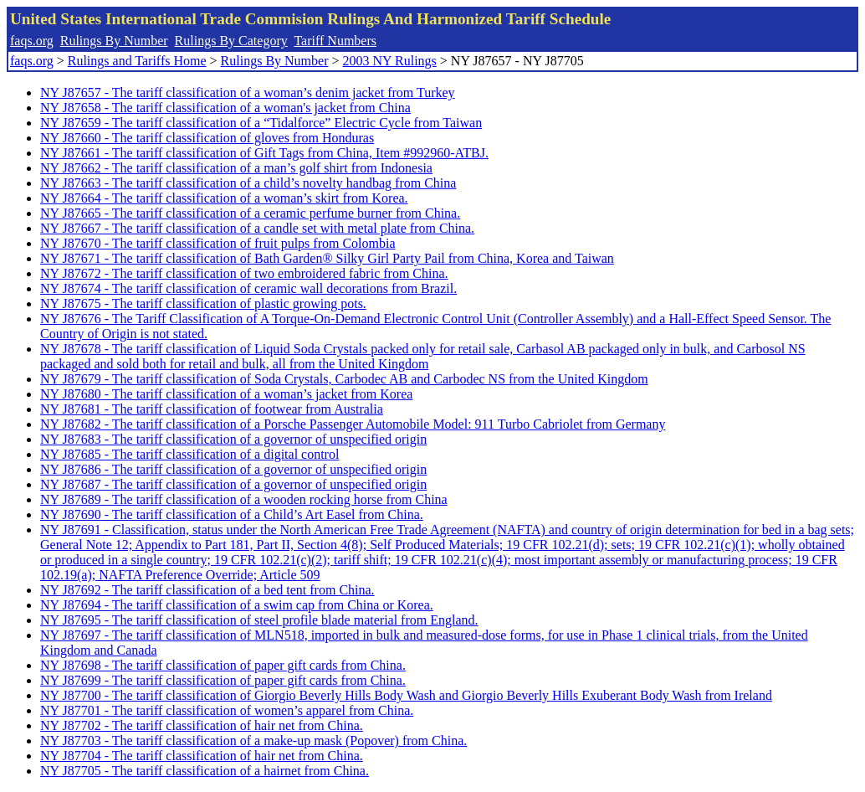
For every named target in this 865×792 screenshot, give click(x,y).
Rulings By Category (231, 40)
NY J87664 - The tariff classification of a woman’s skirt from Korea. (224, 198)
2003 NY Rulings (390, 61)
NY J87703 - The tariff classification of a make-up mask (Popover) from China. (253, 740)
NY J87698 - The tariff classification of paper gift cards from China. (223, 665)
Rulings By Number (114, 40)
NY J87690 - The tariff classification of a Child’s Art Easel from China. (231, 514)
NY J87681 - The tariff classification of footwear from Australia (211, 409)
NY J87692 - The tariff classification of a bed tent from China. (207, 590)
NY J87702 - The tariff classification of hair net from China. (201, 725)
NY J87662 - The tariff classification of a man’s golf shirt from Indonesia (236, 168)
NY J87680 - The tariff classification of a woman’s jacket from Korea (226, 394)
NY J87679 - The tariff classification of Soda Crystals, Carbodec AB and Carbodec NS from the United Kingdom (344, 379)
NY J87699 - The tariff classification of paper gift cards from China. (223, 680)
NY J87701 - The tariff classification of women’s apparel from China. (226, 710)
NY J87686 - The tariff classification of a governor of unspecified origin (233, 469)
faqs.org (32, 40)
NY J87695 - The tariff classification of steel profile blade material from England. (259, 620)
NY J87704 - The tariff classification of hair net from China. (201, 755)
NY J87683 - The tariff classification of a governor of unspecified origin (233, 439)
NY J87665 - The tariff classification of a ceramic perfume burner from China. (250, 213)
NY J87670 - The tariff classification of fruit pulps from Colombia (218, 243)
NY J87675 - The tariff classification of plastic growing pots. (203, 303)
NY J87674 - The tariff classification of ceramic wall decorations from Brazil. (248, 288)
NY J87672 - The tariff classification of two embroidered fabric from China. (244, 273)
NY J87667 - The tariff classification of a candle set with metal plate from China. (257, 228)
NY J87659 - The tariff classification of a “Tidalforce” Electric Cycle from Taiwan (261, 123)
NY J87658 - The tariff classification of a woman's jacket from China (225, 107)
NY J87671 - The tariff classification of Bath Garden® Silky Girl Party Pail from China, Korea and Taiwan (327, 258)
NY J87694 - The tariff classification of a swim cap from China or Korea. (236, 605)
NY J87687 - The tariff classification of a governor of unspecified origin (233, 484)
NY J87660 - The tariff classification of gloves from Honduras (207, 138)
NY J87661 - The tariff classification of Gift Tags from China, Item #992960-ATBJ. (264, 153)
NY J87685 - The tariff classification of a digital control (189, 454)
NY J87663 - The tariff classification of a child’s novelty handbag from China (248, 183)
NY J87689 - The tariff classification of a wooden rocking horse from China (244, 499)
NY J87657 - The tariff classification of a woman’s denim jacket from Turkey (247, 92)
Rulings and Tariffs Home (137, 61)
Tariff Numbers (335, 40)
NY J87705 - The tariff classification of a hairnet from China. (204, 771)
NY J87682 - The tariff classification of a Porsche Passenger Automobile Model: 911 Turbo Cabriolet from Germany (352, 424)
